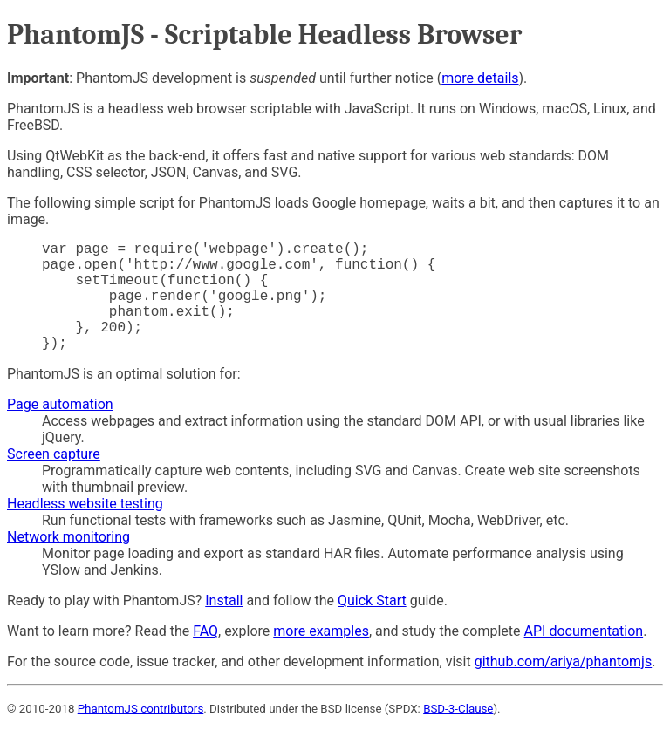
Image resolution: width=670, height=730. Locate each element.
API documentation (584, 631)
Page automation (60, 404)
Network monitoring (68, 537)
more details (479, 78)
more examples (321, 631)
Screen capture (53, 454)
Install (224, 600)
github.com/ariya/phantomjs (564, 661)
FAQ (205, 631)
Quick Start (372, 600)
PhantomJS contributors (141, 708)
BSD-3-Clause (458, 708)
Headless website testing (85, 503)
